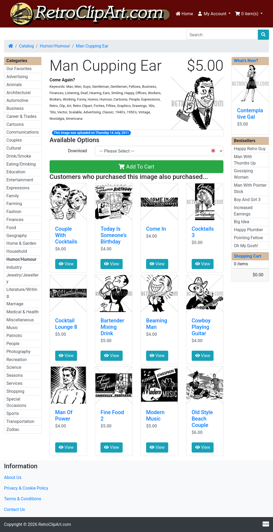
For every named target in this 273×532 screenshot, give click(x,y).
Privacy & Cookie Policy (26, 488)
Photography (18, 351)
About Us (12, 477)
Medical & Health (22, 311)
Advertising (17, 76)
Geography (16, 235)
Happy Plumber (248, 229)
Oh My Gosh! (246, 245)
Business (15, 108)
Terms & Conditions (22, 498)
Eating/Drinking (21, 164)
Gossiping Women (243, 174)
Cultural (13, 148)
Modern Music (155, 415)
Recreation (16, 359)
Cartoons (15, 124)
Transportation (20, 421)
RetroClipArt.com (54, 524)
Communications (22, 132)
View (66, 263)
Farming (14, 203)
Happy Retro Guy (250, 148)
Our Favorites (18, 68)
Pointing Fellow (248, 237)
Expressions (17, 187)
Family (12, 195)
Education (15, 171)
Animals (14, 84)
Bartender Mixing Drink (112, 327)
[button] (214, 14)
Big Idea (241, 221)
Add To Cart (136, 166)
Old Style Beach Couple (202, 418)
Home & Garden (21, 243)
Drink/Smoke (18, 156)
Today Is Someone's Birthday (113, 235)
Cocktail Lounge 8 (66, 323)
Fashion (13, 211)
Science (13, 367)
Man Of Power (64, 415)
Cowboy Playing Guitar (201, 327)
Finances (14, 219)
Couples (14, 140)
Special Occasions (16, 402)
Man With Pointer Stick (250, 188)
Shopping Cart (247, 256)
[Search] (222, 35)
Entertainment (19, 179)
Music (12, 327)
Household (16, 251)
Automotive (17, 100)
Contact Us (14, 509)
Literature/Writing (21, 292)
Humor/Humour (55, 46)
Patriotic (14, 335)
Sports (12, 413)
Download (77, 150)
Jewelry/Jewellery (22, 278)
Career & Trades (21, 116)
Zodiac (12, 429)
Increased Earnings (243, 211)
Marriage (14, 303)
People (12, 343)
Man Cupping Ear (92, 46)
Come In (156, 229)
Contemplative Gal (250, 113)
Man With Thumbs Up (245, 160)
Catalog (26, 46)
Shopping (15, 391)
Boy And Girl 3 (247, 199)
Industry (14, 267)
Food (11, 227)
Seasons (14, 375)
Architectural (18, 92)
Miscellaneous (20, 319)
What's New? (246, 60)
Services (14, 383)
